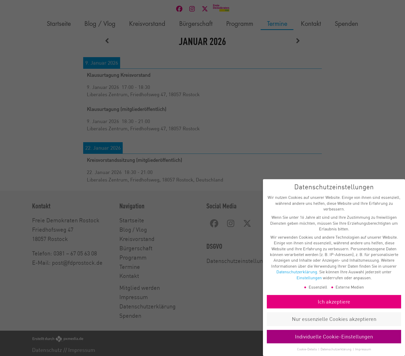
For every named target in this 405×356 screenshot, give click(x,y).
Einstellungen (309, 281)
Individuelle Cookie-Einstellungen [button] (334, 340)
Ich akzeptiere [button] (334, 306)
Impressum (363, 353)
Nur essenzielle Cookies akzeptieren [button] (334, 323)
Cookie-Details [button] (307, 353)
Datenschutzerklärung (296, 276)
